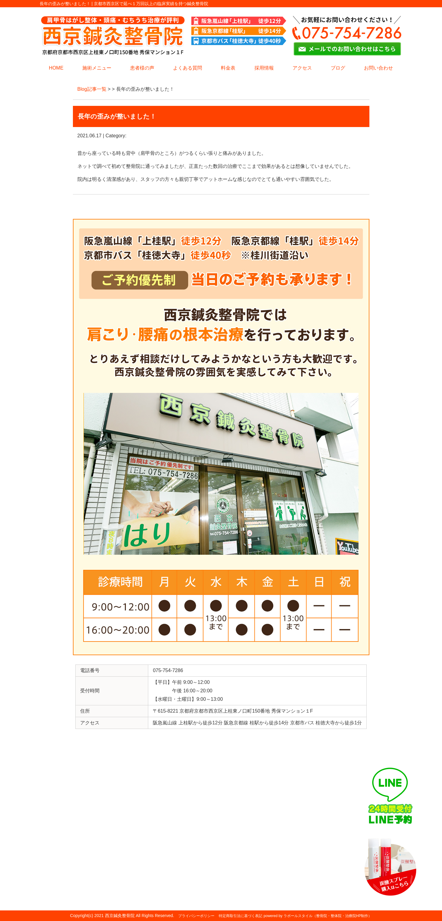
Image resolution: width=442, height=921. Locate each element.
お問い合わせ (378, 67)
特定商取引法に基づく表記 (240, 916)
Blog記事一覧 (91, 89)
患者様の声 (142, 67)
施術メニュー (96, 67)
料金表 (228, 67)
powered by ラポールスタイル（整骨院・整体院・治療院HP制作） (318, 916)
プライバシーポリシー (196, 916)
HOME (56, 67)
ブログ (338, 67)
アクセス (302, 67)
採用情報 (264, 67)
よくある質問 (187, 67)
